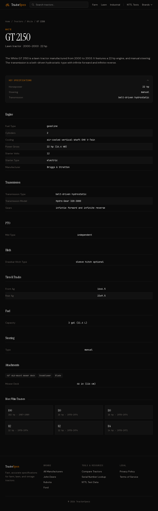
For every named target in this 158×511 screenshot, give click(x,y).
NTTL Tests (133, 4)
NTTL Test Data (90, 482)
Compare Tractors (92, 471)
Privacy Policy (127, 471)
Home (7, 21)
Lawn (104, 4)
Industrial (115, 4)
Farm (95, 4)
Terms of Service (129, 476)
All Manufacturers (53, 471)
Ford (46, 487)
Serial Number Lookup (94, 476)
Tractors (18, 21)
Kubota (48, 482)
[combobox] (59, 5)
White (30, 21)
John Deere (50, 476)
